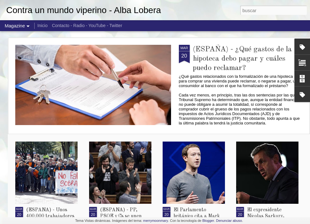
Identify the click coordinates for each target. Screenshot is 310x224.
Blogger (208, 220)
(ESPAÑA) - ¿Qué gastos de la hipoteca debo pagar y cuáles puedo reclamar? (242, 59)
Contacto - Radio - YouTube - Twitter (87, 25)
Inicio (42, 25)
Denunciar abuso (229, 220)
